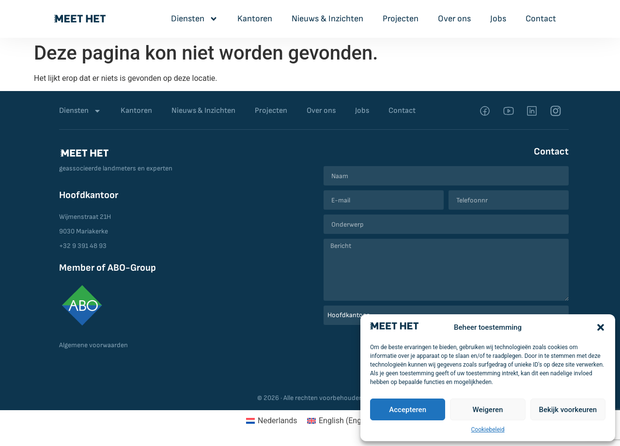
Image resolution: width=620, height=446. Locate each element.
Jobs (498, 19)
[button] (600, 327)
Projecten (400, 19)
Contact (541, 19)
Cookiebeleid (488, 429)
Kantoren (254, 19)
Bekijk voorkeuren (568, 409)
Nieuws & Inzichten (327, 19)
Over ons (454, 19)
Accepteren (407, 409)
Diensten (194, 19)
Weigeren (488, 409)
